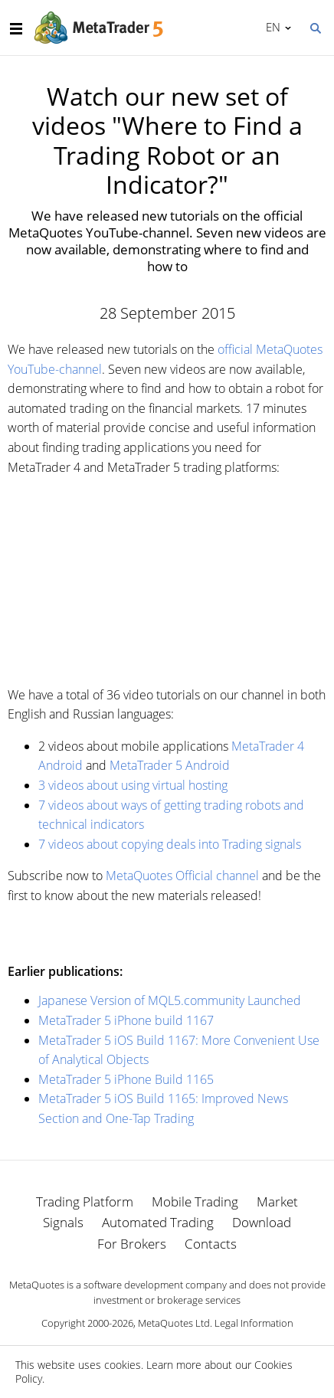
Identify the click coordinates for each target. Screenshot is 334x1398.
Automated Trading (158, 1222)
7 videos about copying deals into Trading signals (169, 844)
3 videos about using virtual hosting (133, 785)
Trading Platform (84, 1201)
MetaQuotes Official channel (182, 875)
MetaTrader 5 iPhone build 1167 (126, 1020)
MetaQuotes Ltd (174, 1323)
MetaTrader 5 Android (170, 765)
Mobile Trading (195, 1201)
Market (277, 1201)
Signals (63, 1222)
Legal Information (253, 1323)
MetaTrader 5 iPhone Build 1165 (126, 1079)
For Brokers (131, 1243)
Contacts (211, 1243)
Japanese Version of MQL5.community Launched (169, 1000)
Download (261, 1222)
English (270, 26)
